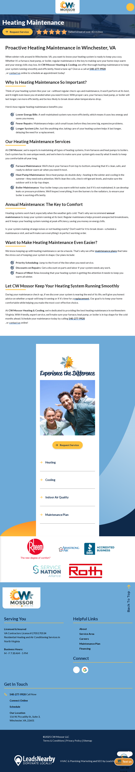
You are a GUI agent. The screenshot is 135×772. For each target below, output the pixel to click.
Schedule (15, 706)
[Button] (17, 31)
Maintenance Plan (57, 514)
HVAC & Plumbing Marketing (76, 760)
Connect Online (19, 700)
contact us (14, 72)
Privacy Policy (73, 740)
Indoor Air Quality (57, 497)
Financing (84, 648)
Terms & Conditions (53, 740)
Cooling (50, 480)
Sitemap (87, 740)
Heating (50, 462)
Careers (84, 638)
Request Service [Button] (67, 445)
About (83, 628)
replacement (81, 298)
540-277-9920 (98, 68)
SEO (99, 760)
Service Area (86, 633)
